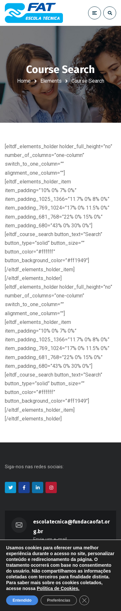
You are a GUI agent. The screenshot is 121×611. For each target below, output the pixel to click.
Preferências (58, 600)
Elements (51, 81)
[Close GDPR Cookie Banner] (84, 600)
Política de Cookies (57, 588)
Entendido (22, 600)
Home (24, 81)
